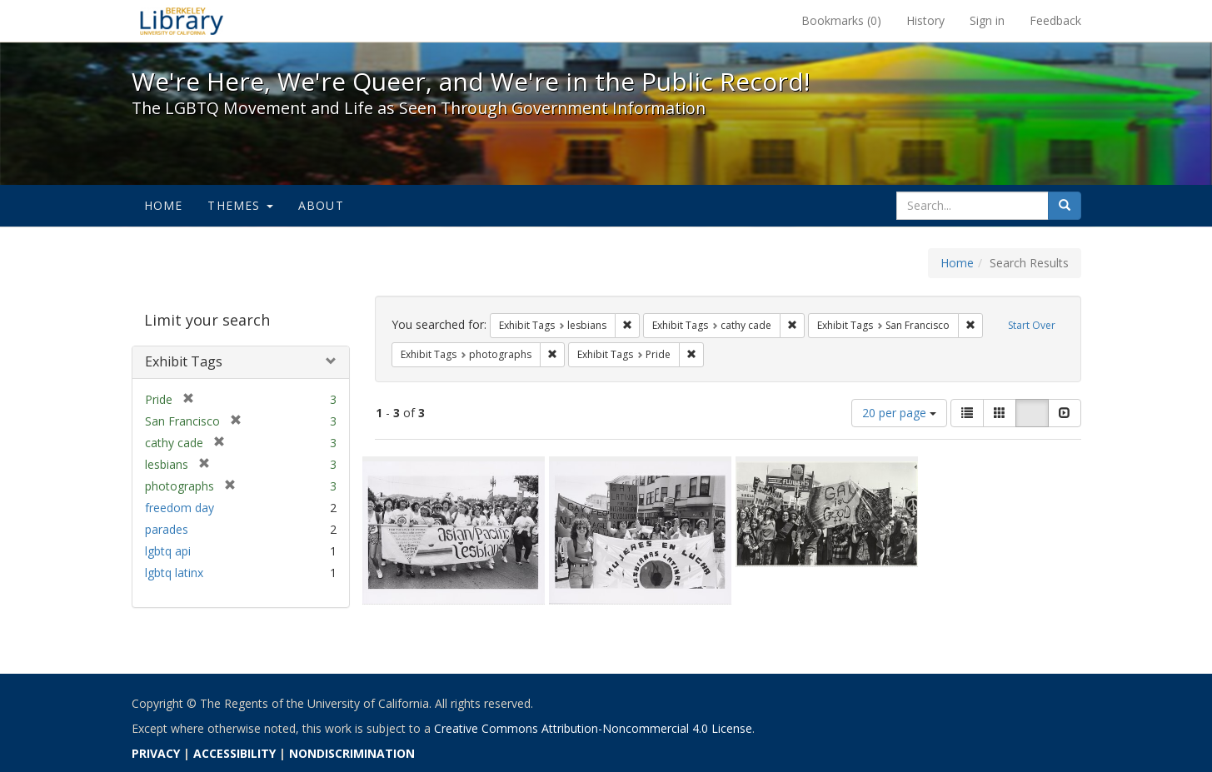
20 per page (899, 413)
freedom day (179, 507)
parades (166, 529)
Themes (239, 205)
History (925, 20)
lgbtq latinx (174, 572)
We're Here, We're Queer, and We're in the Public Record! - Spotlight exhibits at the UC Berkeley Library (181, 21)
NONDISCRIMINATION (352, 753)
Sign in (987, 20)
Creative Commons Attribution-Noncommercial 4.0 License (593, 728)
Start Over (1031, 325)
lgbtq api (168, 551)
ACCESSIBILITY (234, 753)
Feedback (1055, 20)
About (321, 205)
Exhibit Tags (183, 361)
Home (163, 205)
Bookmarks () (841, 20)
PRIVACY (156, 753)
